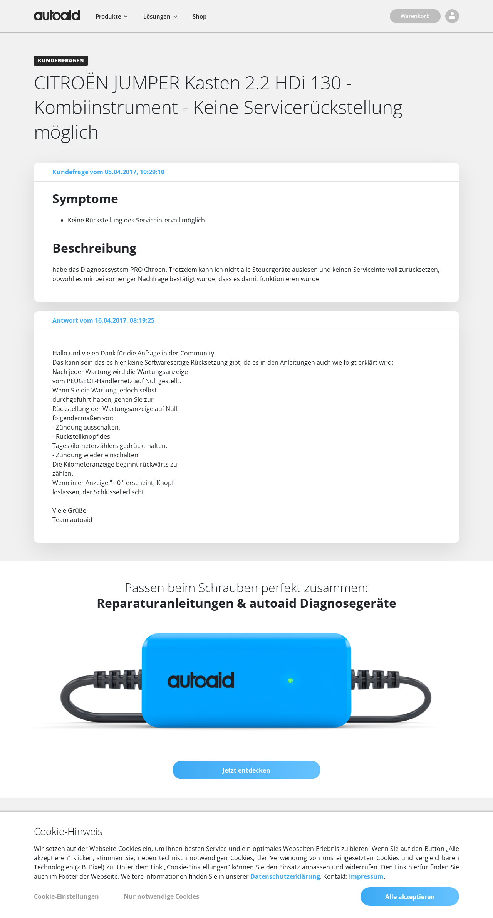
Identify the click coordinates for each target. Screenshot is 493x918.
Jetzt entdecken (246, 770)
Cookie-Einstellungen (66, 896)
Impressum (366, 876)
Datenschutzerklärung (285, 876)
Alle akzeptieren (410, 897)
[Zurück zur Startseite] (57, 15)
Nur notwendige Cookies (161, 896)
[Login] (452, 16)
